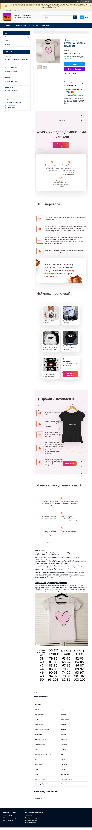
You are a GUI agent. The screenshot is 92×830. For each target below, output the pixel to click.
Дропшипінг (28, 815)
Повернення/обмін (30, 822)
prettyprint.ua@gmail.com (14, 102)
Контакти (45, 25)
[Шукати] (75, 17)
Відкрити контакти (70, 374)
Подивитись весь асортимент (61, 145)
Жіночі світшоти (8, 820)
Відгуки (7, 44)
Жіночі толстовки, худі (10, 818)
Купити (74, 64)
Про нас (36, 25)
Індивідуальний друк (31, 818)
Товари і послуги (21, 25)
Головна (8, 25)
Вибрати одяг (69, 463)
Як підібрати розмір (31, 820)
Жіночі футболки (8, 815)
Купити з (74, 69)
